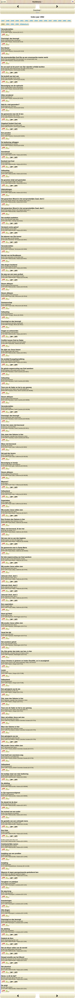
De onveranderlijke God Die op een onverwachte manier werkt (37, 59)
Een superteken (37, 605)
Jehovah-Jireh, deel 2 (37, 586)
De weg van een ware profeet (37, 275)
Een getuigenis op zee (37, 737)
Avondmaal (37, 153)
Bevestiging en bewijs (37, 464)
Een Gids (37, 832)
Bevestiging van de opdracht (37, 87)
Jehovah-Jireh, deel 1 (37, 577)
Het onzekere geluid (37, 643)
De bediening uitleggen (37, 143)
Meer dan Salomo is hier (37, 728)
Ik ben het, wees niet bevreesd (37, 426)
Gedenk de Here (37, 939)
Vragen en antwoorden (37, 332)
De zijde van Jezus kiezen (37, 351)
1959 (59, 21)
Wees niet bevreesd (37, 445)
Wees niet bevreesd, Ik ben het (37, 530)
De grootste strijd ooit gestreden (37, 181)
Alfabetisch (24, 24)
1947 (3, 21)
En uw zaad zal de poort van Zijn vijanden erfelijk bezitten (37, 68)
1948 (7, 21)
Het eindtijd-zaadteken (37, 219)
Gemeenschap (37, 304)
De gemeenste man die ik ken (37, 115)
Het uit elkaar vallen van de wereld (37, 949)
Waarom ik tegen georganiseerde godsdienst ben (37, 873)
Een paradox (37, 134)
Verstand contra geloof (37, 228)
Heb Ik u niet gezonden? (37, 106)
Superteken (37, 502)
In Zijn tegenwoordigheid (37, 794)
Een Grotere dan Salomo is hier (37, 520)
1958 (55, 21)
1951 (22, 21)
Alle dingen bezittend (37, 266)
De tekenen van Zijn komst (37, 238)
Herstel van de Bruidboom (37, 257)
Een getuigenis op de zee (37, 690)
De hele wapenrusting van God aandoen (37, 558)
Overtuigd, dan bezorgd (37, 40)
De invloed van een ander (37, 813)
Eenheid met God (37, 162)
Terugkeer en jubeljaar (37, 883)
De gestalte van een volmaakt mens (37, 822)
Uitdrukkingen (37, 191)
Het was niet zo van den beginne (37, 539)
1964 (12, 24)
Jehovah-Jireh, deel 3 (37, 596)
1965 (17, 24)
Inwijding (37, 864)
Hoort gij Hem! (37, 615)
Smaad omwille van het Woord (37, 958)
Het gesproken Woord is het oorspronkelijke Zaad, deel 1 (37, 209)
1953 (31, 21)
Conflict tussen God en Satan (37, 341)
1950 (17, 21)
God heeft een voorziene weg (37, 756)
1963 (7, 24)
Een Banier (37, 49)
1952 (26, 21)
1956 (45, 21)
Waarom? (37, 483)
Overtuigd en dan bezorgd (37, 323)
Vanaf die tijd (37, 634)
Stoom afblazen (37, 285)
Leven (37, 671)
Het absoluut (37, 968)
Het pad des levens (37, 455)
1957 (50, 21)
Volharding (37, 172)
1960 (64, 21)
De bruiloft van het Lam (37, 77)
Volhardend (37, 492)
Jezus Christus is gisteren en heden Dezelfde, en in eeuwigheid (37, 662)
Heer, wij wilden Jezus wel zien (37, 718)
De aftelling (37, 784)
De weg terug (37, 892)
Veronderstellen (37, 30)
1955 (41, 21)
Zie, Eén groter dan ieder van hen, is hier (37, 652)
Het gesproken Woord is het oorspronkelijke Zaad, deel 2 (37, 200)
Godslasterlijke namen (37, 845)
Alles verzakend (37, 96)
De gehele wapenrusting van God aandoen (37, 370)
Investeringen (37, 902)
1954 (36, 21)
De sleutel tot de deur (37, 803)
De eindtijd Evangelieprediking (37, 360)
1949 (12, 21)
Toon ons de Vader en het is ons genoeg (37, 389)
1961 (69, 21)
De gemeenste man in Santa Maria (37, 549)
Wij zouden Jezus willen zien (37, 511)
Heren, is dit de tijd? (37, 977)
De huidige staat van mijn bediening (37, 775)
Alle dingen (37, 911)
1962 (3, 24)
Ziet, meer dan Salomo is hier (37, 436)
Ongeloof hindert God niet (37, 125)
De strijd (37, 987)
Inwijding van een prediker (37, 855)
